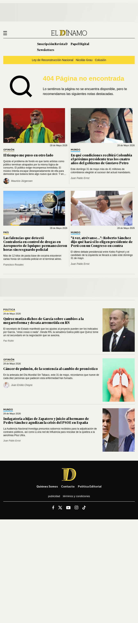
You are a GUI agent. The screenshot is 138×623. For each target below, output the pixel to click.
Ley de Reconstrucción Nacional (52, 60)
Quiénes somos (47, 486)
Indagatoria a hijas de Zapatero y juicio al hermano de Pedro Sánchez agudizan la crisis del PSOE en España (46, 420)
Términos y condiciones (76, 496)
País (6, 232)
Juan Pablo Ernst (80, 178)
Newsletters (45, 49)
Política (9, 309)
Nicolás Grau (84, 60)
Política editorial (90, 486)
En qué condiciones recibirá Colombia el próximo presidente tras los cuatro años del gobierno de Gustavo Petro (101, 159)
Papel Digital (80, 44)
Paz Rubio (8, 340)
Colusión (100, 60)
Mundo (75, 149)
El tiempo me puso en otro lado (28, 155)
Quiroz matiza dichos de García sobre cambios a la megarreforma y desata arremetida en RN (43, 320)
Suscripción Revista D (52, 44)
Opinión (8, 149)
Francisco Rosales (13, 264)
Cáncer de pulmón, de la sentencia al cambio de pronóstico (50, 368)
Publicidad (54, 496)
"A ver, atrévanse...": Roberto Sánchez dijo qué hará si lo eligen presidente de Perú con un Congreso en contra (102, 241)
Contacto (68, 486)
